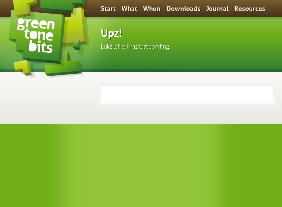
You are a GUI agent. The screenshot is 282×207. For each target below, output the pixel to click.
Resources (249, 9)
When (152, 9)
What (129, 9)
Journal (217, 9)
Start (108, 9)
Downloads (183, 9)
